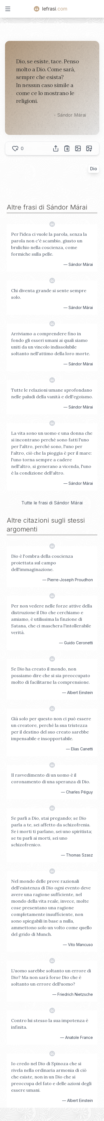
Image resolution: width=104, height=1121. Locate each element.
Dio (93, 168)
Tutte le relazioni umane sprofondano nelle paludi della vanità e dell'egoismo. (52, 393)
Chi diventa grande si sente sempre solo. (48, 294)
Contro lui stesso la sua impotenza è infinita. (49, 1024)
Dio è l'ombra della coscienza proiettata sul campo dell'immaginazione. (42, 562)
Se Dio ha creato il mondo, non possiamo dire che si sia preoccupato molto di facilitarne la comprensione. (50, 675)
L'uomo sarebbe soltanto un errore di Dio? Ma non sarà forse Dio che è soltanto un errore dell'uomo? (51, 977)
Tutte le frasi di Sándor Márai (52, 503)
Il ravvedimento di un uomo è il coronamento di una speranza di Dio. (50, 778)
